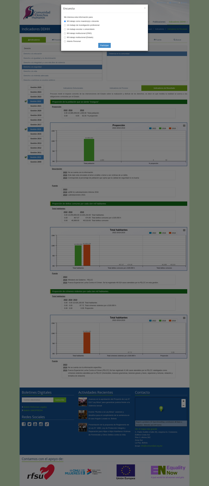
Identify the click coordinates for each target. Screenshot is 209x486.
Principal (162, 2)
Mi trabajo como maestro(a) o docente (83, 21)
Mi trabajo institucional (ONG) (79, 33)
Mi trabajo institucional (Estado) (80, 37)
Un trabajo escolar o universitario (80, 29)
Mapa (184, 2)
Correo (173, 2)
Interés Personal (74, 41)
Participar (104, 45)
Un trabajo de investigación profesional (83, 25)
